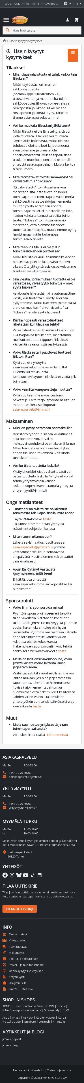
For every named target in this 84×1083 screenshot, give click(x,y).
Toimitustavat (14, 947)
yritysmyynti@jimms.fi (19, 808)
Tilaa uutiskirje (19, 909)
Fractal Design (11, 1022)
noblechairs (33, 1010)
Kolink (61, 1006)
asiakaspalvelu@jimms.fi (31, 409)
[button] (67, 4)
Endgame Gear (33, 1006)
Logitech (44, 1022)
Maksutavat (13, 953)
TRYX (65, 1010)
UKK (17, 4)
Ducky (17, 1006)
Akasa (16, 1017)
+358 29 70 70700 (16, 773)
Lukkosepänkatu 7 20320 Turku (20, 854)
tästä (47, 519)
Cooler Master (45, 1017)
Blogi (8, 4)
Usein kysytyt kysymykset (22, 971)
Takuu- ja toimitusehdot (28, 1070)
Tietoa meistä (57, 734)
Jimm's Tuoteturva (17, 989)
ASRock (28, 1017)
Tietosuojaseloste (59, 1070)
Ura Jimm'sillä (14, 983)
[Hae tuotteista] (47, 30)
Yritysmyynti (30, 4)
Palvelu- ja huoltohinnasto (23, 965)
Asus (5, 1017)
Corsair (63, 1017)
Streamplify (51, 1010)
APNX (6, 1006)
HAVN (50, 1006)
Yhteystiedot (49, 4)
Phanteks (59, 1022)
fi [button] (77, 4)
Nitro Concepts (12, 1010)
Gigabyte (30, 1022)
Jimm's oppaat (11, 1039)
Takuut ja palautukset (20, 959)
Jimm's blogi (10, 1045)
